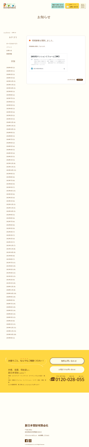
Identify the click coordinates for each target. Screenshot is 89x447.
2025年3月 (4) (11, 112)
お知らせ (9, 50)
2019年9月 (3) (11, 338)
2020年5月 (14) (11, 310)
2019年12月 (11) (11, 327)
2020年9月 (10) (11, 297)
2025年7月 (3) (11, 98)
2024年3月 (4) (11, 153)
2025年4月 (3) (11, 108)
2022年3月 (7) (11, 235)
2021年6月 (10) (11, 266)
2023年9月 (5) (11, 173)
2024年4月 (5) (11, 149)
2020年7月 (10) (11, 303)
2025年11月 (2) (11, 84)
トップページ (7, 32)
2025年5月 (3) (11, 105)
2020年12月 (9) (11, 286)
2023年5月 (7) (11, 187)
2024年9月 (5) (11, 132)
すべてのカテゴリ (12, 43)
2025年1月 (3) (11, 119)
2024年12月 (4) (11, 122)
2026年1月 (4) (11, 78)
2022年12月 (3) (11, 204)
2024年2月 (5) (11, 156)
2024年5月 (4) (11, 146)
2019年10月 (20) (11, 334)
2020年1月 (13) (11, 324)
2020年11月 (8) (11, 290)
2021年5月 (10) (11, 269)
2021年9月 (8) (11, 256)
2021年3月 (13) (11, 276)
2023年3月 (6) (11, 194)
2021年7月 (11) (11, 262)
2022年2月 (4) (11, 238)
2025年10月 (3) (11, 88)
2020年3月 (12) (11, 317)
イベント (9, 47)
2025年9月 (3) (11, 91)
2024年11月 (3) (11, 125)
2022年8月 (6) (11, 218)
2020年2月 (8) (11, 321)
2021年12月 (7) (11, 245)
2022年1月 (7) (11, 242)
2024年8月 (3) (11, 136)
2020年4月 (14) (11, 314)
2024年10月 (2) (11, 129)
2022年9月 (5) (11, 215)
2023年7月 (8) (11, 180)
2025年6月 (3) (11, 102)
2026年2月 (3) (11, 74)
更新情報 (9, 54)
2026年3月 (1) (11, 71)
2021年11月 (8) (11, 249)
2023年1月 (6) (11, 201)
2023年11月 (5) (11, 167)
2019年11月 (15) (11, 331)
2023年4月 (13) (11, 191)
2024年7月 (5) (11, 139)
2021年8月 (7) (11, 259)
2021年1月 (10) (11, 283)
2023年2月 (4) (11, 197)
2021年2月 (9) (11, 280)
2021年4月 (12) (11, 273)
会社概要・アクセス (43, 435)
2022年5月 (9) (11, 228)
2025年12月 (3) (11, 81)
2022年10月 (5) (11, 211)
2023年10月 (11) (11, 170)
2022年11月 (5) (11, 208)
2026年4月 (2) (11, 67)
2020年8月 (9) (11, 300)
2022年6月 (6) (11, 225)
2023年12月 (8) (11, 163)
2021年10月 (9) (11, 252)
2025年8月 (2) (11, 95)
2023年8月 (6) (11, 177)
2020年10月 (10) (11, 293)
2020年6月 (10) (11, 307)
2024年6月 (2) (11, 143)
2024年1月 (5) (11, 160)
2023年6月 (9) (11, 184)
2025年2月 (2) (11, 115)
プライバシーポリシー (31, 435)
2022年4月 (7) (11, 232)
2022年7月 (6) (11, 221)
